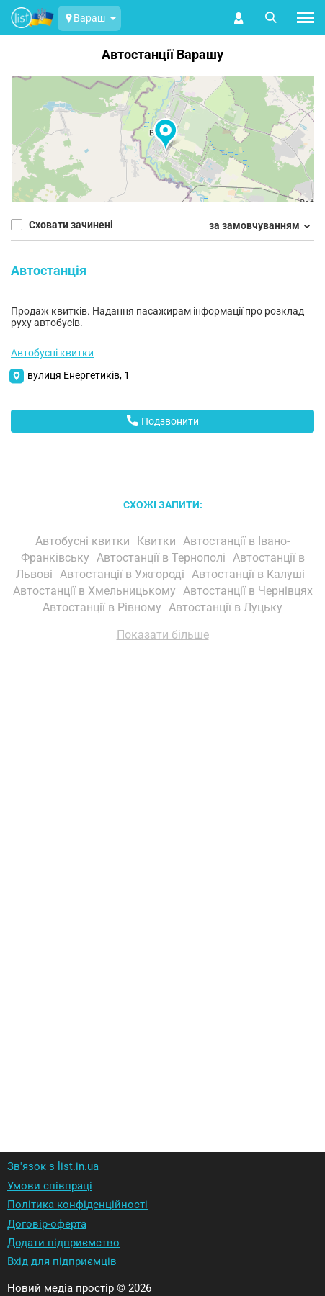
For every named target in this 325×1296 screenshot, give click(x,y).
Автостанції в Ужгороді (123, 574)
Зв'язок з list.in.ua (53, 1166)
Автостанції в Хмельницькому (96, 591)
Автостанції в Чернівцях (248, 591)
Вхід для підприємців (62, 1261)
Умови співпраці (49, 1185)
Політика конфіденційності (77, 1204)
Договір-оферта (46, 1224)
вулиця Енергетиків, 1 (78, 375)
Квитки (158, 541)
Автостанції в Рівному (103, 607)
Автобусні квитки (52, 353)
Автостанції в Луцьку (227, 607)
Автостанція (48, 270)
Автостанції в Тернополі (162, 557)
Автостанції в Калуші (250, 574)
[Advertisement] (162, 878)
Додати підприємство (63, 1242)
